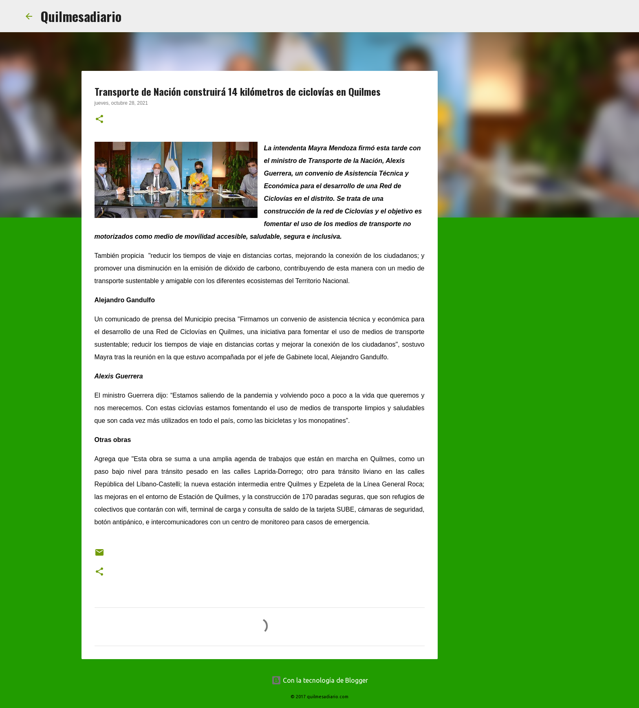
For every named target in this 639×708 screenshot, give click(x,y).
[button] (99, 119)
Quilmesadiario (80, 16)
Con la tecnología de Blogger (319, 680)
